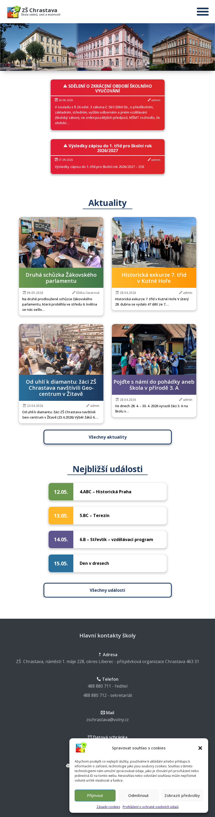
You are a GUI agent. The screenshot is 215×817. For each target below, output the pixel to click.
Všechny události (109, 590)
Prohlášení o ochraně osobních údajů (151, 807)
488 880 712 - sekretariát (107, 695)
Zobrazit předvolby (182, 795)
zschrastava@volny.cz (107, 719)
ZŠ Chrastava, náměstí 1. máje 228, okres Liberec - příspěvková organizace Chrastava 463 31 (107, 661)
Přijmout (95, 795)
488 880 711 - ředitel (107, 686)
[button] (200, 748)
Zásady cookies (108, 807)
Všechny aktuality (106, 437)
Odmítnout (138, 795)
